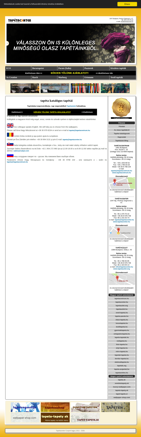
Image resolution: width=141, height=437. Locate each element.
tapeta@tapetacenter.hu (72, 140)
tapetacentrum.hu (122, 298)
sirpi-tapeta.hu (122, 348)
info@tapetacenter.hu (127, 21)
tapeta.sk (121, 380)
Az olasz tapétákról (121, 130)
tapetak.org (121, 366)
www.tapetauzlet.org (121, 269)
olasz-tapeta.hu (122, 320)
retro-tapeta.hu (122, 351)
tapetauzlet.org (122, 306)
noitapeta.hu (122, 341)
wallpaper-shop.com (122, 397)
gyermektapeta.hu (121, 330)
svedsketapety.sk (122, 383)
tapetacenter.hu (121, 302)
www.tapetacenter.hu (121, 222)
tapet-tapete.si (122, 394)
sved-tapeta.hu (122, 313)
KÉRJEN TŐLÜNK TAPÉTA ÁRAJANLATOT (52, 112)
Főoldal (122, 126)
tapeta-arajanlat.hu (121, 369)
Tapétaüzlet (71, 106)
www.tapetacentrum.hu (121, 173)
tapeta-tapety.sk (121, 390)
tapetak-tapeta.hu (122, 355)
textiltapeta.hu (122, 327)
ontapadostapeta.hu (122, 334)
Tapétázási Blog (121, 141)
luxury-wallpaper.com (122, 387)
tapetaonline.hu (121, 373)
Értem (127, 4)
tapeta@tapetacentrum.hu (79, 130)
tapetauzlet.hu (121, 309)
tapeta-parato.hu (121, 316)
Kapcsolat (122, 137)
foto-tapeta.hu (122, 344)
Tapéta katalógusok (122, 134)
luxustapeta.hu (122, 323)
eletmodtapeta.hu (122, 362)
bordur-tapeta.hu (122, 359)
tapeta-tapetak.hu (122, 337)
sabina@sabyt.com (21, 151)
